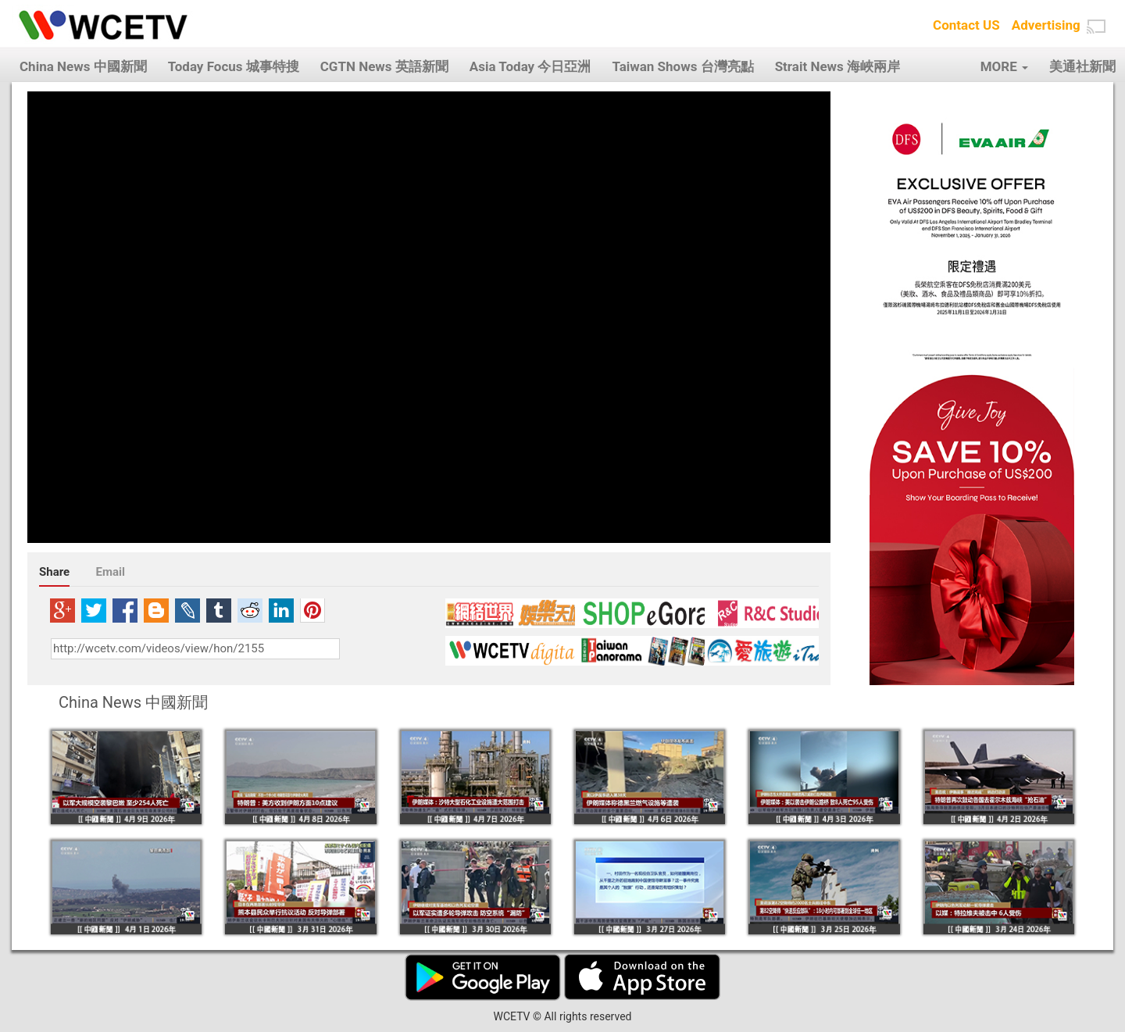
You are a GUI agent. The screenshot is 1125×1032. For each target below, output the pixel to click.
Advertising (1046, 25)
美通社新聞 (1082, 66)
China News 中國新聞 (83, 66)
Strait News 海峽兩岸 (837, 66)
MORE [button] (1004, 66)
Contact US (966, 25)
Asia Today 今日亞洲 (530, 66)
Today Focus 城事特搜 (233, 66)
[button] (1096, 26)
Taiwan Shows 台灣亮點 (682, 66)
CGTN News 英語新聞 (384, 66)
